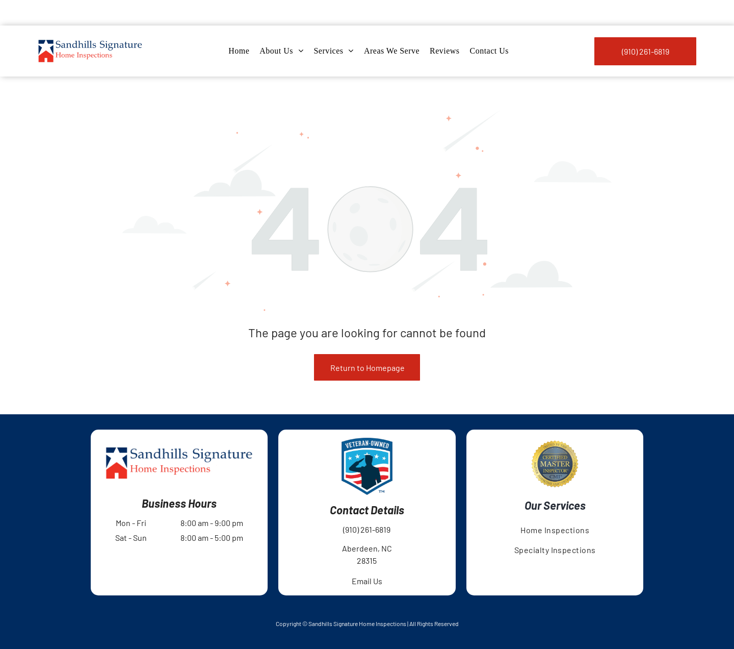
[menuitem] (238, 25)
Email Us (367, 555)
